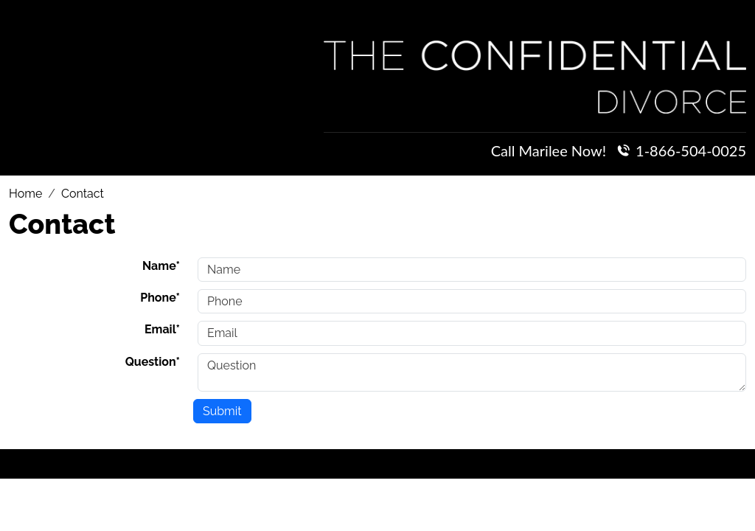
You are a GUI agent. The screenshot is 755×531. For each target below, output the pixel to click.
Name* (161, 266)
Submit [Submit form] (222, 411)
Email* (162, 329)
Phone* (160, 298)
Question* (152, 362)
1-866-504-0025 (691, 150)
